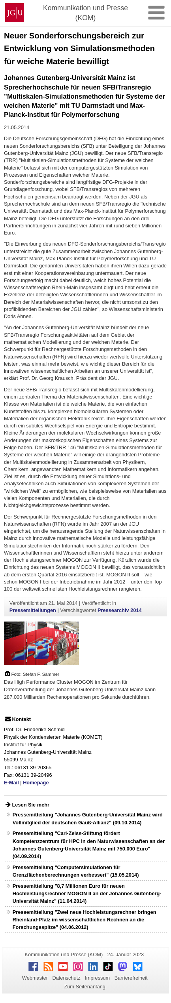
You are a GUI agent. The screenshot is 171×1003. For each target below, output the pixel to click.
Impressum (97, 978)
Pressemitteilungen (32, 610)
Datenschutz (66, 978)
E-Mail (11, 783)
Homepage (36, 783)
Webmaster (35, 978)
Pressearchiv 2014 (120, 610)
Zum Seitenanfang (84, 987)
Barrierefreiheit (131, 978)
